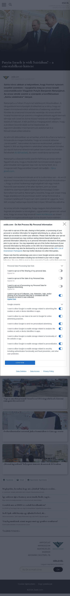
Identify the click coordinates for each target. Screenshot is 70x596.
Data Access (35, 371)
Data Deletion (21, 371)
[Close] (65, 225)
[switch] (61, 271)
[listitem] (35, 266)
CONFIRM (20, 363)
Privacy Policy (48, 371)
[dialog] (35, 298)
